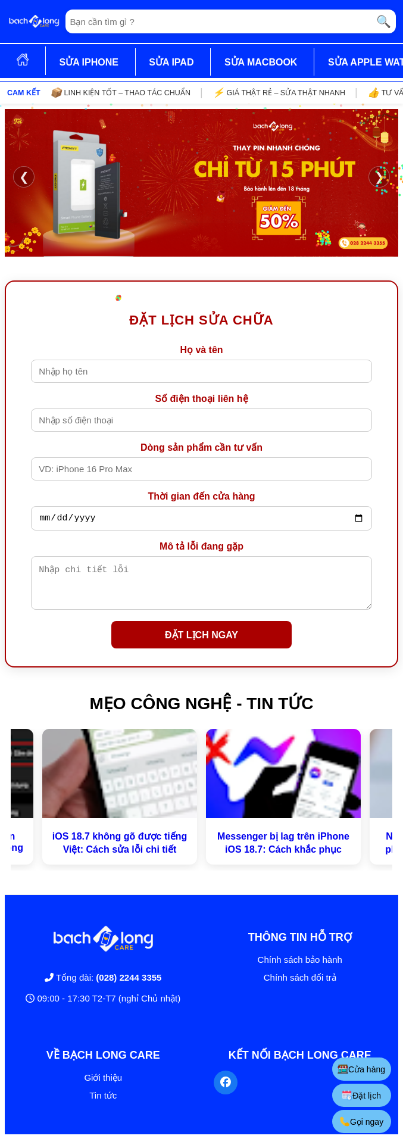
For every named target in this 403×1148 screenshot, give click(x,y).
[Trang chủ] (34, 21)
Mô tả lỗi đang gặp (201, 548)
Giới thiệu (103, 1086)
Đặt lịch (360, 1095)
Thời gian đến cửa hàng (201, 496)
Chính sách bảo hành (300, 968)
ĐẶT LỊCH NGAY (201, 644)
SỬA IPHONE (88, 62)
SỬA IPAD (171, 62)
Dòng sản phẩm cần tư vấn (201, 447)
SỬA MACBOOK (261, 62)
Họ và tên (201, 350)
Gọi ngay (360, 1121)
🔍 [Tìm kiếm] (383, 21)
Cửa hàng (360, 1069)
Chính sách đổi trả (300, 986)
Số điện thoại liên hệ (201, 399)
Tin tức (103, 1104)
